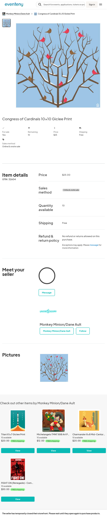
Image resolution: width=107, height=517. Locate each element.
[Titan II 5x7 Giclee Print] (18, 421)
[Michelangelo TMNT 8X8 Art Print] (53, 421)
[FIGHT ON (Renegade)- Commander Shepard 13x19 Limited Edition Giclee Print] (18, 469)
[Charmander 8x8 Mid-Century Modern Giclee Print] (89, 421)
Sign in (92, 4)
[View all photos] (58, 65)
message (94, 245)
